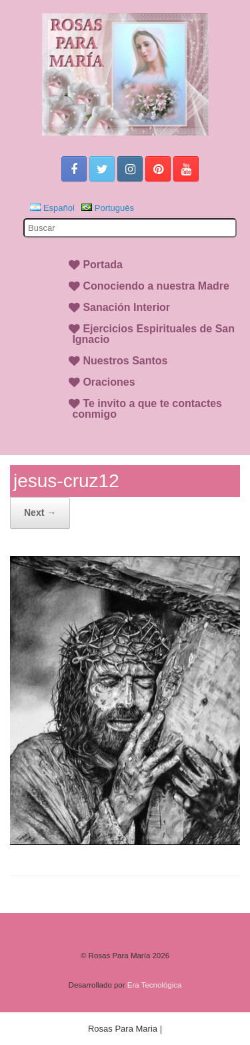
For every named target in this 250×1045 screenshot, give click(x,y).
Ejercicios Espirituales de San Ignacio (153, 334)
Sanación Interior (126, 307)
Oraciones (109, 382)
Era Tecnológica (154, 985)
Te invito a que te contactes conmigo (147, 409)
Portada (103, 264)
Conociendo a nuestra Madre (156, 286)
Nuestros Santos (125, 360)
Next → (40, 512)
